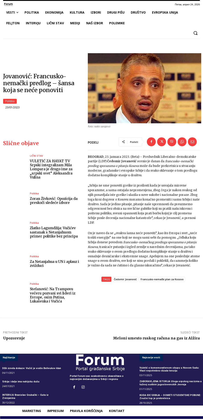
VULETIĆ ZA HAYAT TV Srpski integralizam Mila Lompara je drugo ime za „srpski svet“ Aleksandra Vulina (51, 170)
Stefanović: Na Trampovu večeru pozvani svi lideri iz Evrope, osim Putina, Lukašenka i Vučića (52, 296)
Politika (10, 101)
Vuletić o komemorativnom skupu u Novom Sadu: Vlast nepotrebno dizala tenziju (169, 370)
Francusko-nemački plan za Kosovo (162, 280)
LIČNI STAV (36, 157)
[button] (195, 32)
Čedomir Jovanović (125, 280)
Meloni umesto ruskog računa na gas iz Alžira (156, 339)
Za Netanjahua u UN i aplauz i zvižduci (54, 265)
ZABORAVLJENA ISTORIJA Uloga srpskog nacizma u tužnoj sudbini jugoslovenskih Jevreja (170, 384)
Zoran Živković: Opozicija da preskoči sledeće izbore (54, 202)
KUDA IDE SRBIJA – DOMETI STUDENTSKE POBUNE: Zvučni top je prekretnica (170, 398)
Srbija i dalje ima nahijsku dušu (20, 382)
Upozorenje (14, 339)
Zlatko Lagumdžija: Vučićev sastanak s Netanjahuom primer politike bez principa (54, 233)
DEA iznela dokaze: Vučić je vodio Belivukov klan (31, 369)
